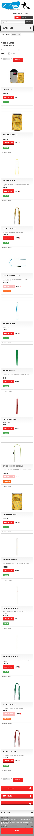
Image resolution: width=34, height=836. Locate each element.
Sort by (3, 49)
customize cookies (14, 825)
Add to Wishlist (8, 107)
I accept (17, 830)
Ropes (8, 34)
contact (15, 13)
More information (6, 825)
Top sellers (8, 796)
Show (2, 53)
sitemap (20, 13)
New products (8, 788)
